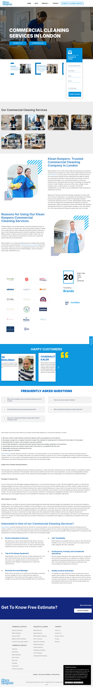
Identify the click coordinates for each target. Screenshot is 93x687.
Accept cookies (69, 682)
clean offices (53, 174)
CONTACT (56, 3)
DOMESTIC (18, 43)
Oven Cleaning (37, 653)
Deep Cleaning (37, 633)
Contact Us (58, 633)
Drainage (14, 663)
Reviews (57, 642)
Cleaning (14, 649)
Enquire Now (91, 341)
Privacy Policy (56, 675)
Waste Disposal (16, 655)
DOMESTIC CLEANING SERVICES (72, 3)
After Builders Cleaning (39, 636)
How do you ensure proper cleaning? (64, 400)
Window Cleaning (38, 645)
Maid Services (37, 630)
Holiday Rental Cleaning (40, 656)
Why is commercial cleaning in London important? (68, 409)
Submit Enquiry (74, 94)
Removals (14, 660)
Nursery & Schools (17, 630)
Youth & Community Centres (20, 642)
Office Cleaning (16, 633)
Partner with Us (59, 636)
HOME (29, 3)
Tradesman (15, 666)
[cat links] (86, 605)
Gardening (15, 652)
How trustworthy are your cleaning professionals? (21, 409)
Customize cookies (78, 682)
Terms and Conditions (44, 675)
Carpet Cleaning (38, 647)
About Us (57, 630)
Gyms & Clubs (16, 636)
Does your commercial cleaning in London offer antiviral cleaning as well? (23, 418)
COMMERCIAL (38, 43)
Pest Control (15, 658)
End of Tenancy (37, 639)
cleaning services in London (29, 245)
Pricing (57, 639)
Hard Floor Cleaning (39, 642)
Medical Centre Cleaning (19, 639)
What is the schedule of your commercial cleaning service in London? (24, 400)
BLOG (36, 3)
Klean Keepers (5, 453)
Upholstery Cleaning (39, 650)
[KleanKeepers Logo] (7, 3)
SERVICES (45, 3)
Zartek (42, 682)
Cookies (35, 675)
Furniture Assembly (17, 669)
